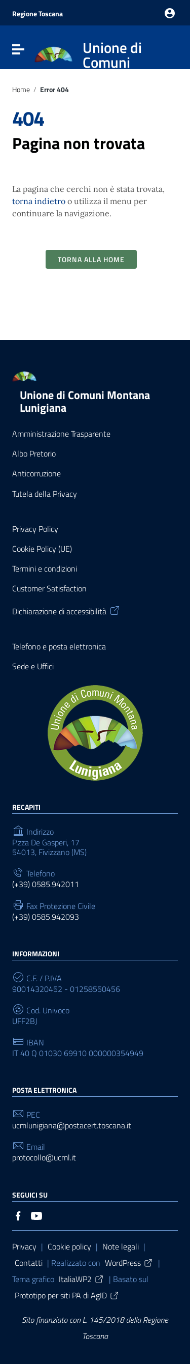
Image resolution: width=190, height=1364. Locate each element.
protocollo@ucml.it (44, 1157)
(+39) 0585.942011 (45, 884)
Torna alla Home (91, 259)
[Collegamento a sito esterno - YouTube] (36, 1215)
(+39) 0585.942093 (45, 917)
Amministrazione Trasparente (61, 434)
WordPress (129, 1263)
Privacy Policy (35, 529)
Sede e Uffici (33, 666)
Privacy (24, 1246)
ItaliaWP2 (81, 1279)
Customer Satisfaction (49, 588)
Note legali (120, 1246)
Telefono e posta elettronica (59, 646)
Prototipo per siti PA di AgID (67, 1295)
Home (21, 90)
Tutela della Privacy (44, 494)
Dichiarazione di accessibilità (66, 610)
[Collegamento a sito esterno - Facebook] (18, 1215)
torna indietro (38, 201)
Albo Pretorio (34, 454)
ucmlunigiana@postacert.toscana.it (71, 1125)
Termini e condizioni (44, 569)
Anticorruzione (36, 473)
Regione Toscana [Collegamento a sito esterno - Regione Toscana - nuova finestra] (37, 13)
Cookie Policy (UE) (42, 549)
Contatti (29, 1263)
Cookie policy (69, 1246)
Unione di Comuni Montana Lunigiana (85, 401)
